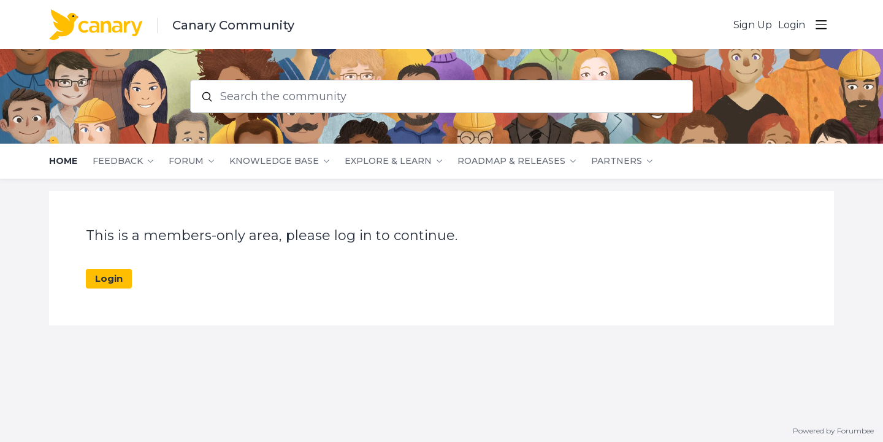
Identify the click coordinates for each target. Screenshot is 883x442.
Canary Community (233, 25)
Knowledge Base (274, 161)
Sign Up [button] (752, 25)
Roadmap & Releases (511, 161)
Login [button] (791, 25)
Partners (616, 161)
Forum (186, 161)
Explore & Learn (388, 161)
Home (63, 161)
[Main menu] (821, 25)
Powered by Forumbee (833, 431)
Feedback (118, 161)
